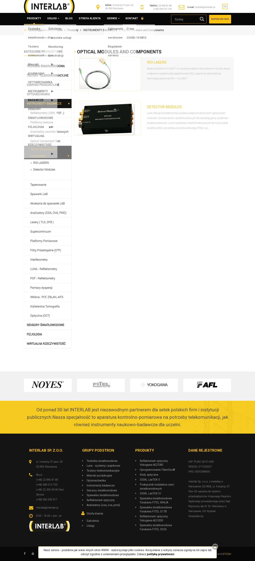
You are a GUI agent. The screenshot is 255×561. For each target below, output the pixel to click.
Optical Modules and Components (43, 152)
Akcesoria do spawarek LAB (47, 203)
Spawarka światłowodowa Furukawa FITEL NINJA (156, 500)
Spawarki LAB (39, 194)
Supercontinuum (40, 231)
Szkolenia (93, 520)
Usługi (53, 18)
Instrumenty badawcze (101, 485)
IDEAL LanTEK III (150, 493)
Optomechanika (96, 480)
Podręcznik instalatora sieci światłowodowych (157, 486)
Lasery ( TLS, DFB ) (42, 222)
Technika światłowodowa (46, 66)
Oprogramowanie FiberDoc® (157, 469)
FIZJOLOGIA (34, 334)
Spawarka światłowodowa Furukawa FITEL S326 (156, 527)
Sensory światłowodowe (102, 490)
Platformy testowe (41, 122)
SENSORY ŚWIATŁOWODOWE (45, 325)
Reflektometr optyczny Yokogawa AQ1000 (154, 518)
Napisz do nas (220, 19)
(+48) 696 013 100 (163, 9)
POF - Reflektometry (42, 278)
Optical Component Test (45, 141)
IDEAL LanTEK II (150, 479)
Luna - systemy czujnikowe (103, 465)
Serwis (116, 18)
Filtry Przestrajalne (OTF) (45, 250)
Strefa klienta (93, 18)
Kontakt (137, 18)
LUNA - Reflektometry (43, 269)
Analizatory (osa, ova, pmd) (103, 505)
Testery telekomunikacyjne (47, 75)
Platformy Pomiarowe (43, 241)
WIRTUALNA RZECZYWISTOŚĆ (46, 343)
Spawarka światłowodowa (103, 495)
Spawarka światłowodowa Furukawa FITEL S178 (156, 509)
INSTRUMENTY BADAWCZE (44, 103)
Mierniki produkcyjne (43, 85)
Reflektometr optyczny (101, 500)
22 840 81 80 (165, 5)
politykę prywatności (160, 554)
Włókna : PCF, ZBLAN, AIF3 (46, 297)
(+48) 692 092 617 (46, 499)
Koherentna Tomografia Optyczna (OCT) (45, 310)
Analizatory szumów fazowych (49, 131)
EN (224, 6)
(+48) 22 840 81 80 (47, 479)
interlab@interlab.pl (205, 7)
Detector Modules (44, 169)
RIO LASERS (41, 163)
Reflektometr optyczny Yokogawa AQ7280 (154, 463)
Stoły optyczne (149, 474)
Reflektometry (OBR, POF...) (47, 113)
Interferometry (39, 259)
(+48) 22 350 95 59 (47, 489)
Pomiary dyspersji (41, 287)
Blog (71, 18)
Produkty (34, 18)
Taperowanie (38, 184)
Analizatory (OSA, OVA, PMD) (48, 213)
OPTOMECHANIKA (38, 94)
